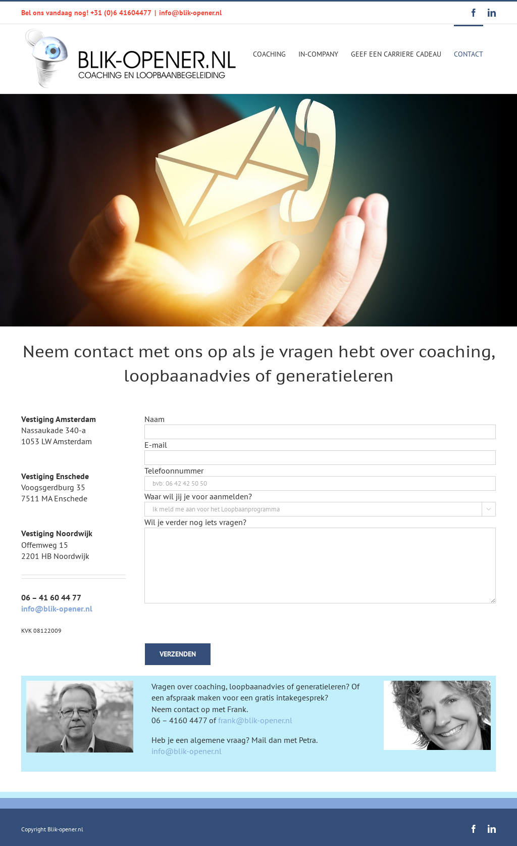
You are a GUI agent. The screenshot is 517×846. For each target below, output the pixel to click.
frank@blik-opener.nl (255, 720)
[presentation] (221, 623)
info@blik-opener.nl (190, 12)
